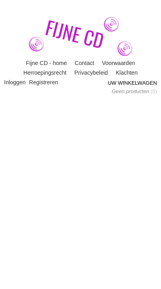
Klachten (126, 72)
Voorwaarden (118, 63)
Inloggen (15, 82)
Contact (84, 63)
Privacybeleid (91, 72)
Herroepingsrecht (44, 72)
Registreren (43, 82)
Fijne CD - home (46, 63)
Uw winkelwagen (132, 83)
